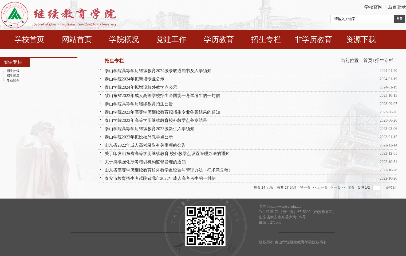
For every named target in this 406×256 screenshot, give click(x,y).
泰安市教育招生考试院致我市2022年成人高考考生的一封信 (160, 178)
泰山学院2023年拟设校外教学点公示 (139, 137)
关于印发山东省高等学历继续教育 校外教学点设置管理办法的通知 (167, 153)
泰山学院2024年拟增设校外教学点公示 (141, 87)
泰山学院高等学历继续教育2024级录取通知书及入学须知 (158, 70)
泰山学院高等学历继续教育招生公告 (139, 104)
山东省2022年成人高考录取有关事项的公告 (145, 145)
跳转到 (391, 187)
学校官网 (373, 7)
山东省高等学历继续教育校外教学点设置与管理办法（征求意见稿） (169, 170)
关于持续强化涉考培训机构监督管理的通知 (145, 162)
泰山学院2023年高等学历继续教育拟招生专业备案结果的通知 (162, 112)
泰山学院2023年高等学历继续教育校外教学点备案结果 (156, 120)
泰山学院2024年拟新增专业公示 (134, 79)
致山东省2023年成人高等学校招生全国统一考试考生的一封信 (162, 95)
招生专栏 (384, 60)
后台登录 (396, 7)
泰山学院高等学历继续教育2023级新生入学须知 (149, 128)
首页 (367, 60)
